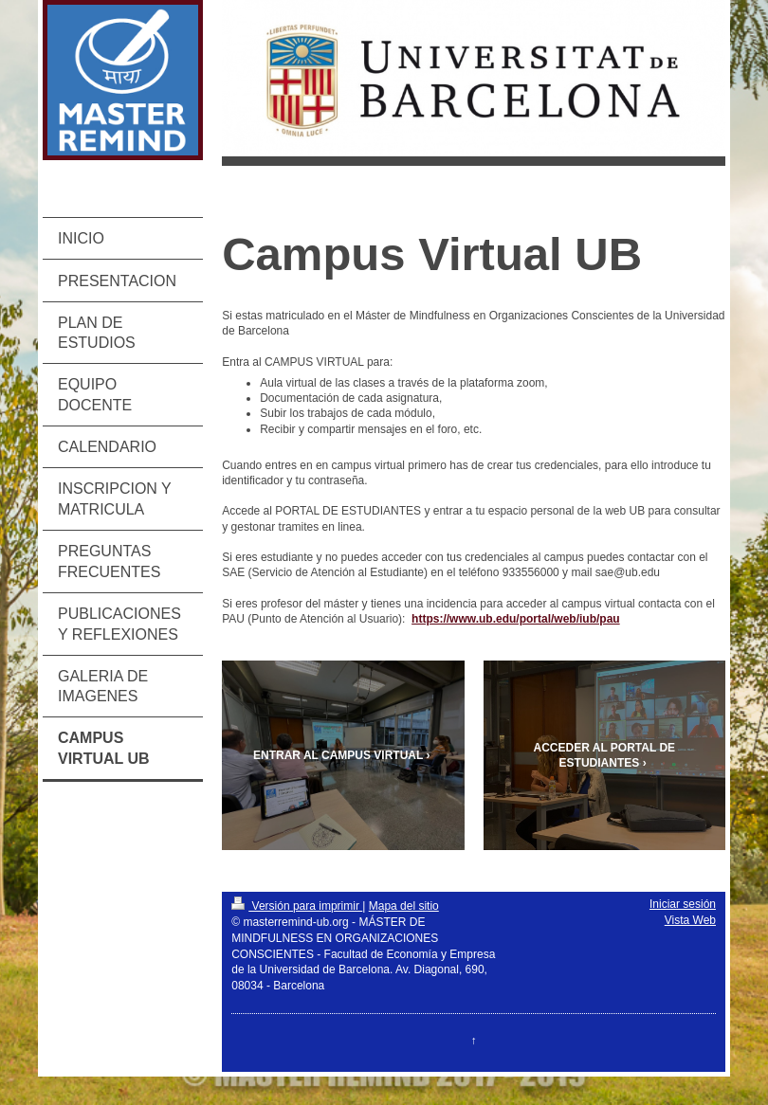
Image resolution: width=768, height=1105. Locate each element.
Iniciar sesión (682, 904)
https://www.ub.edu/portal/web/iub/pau (515, 618)
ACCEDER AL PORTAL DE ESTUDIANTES (605, 755)
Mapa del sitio (404, 906)
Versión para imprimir (296, 906)
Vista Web (690, 920)
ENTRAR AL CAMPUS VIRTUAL (338, 755)
